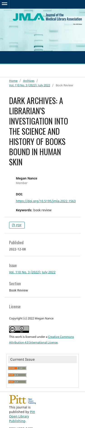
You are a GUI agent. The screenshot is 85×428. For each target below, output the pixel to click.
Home (13, 81)
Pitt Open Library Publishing (22, 416)
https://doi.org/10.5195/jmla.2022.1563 (46, 201)
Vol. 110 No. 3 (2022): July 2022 (29, 85)
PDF (18, 225)
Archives (28, 81)
